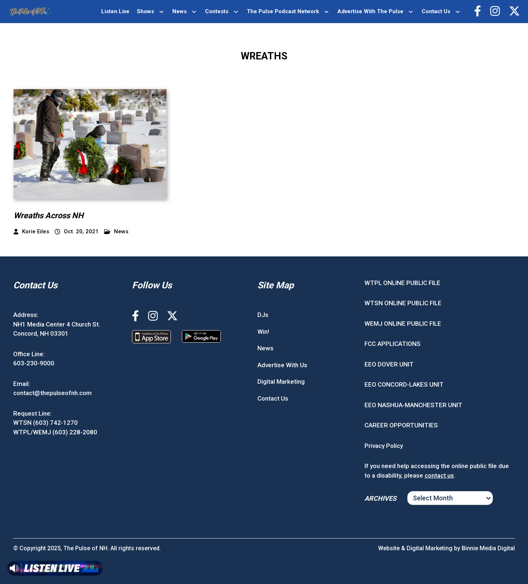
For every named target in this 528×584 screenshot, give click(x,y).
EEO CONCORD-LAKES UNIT (404, 384)
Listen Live (115, 11)
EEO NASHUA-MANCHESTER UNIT (413, 405)
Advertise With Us (282, 365)
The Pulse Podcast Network (283, 11)
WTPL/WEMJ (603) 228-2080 (55, 432)
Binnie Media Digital (488, 548)
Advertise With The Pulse (370, 11)
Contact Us (436, 11)
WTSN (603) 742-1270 (45, 422)
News (179, 11)
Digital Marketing (281, 381)
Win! (263, 331)
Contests (216, 11)
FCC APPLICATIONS (392, 343)
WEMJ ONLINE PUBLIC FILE (402, 323)
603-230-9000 (33, 363)
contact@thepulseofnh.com (52, 393)
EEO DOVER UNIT (389, 364)
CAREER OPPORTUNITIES (401, 425)
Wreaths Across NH (49, 215)
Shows (145, 11)
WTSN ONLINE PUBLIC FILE (402, 303)
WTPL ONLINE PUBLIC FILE (402, 282)
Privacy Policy (383, 445)
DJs (262, 314)
